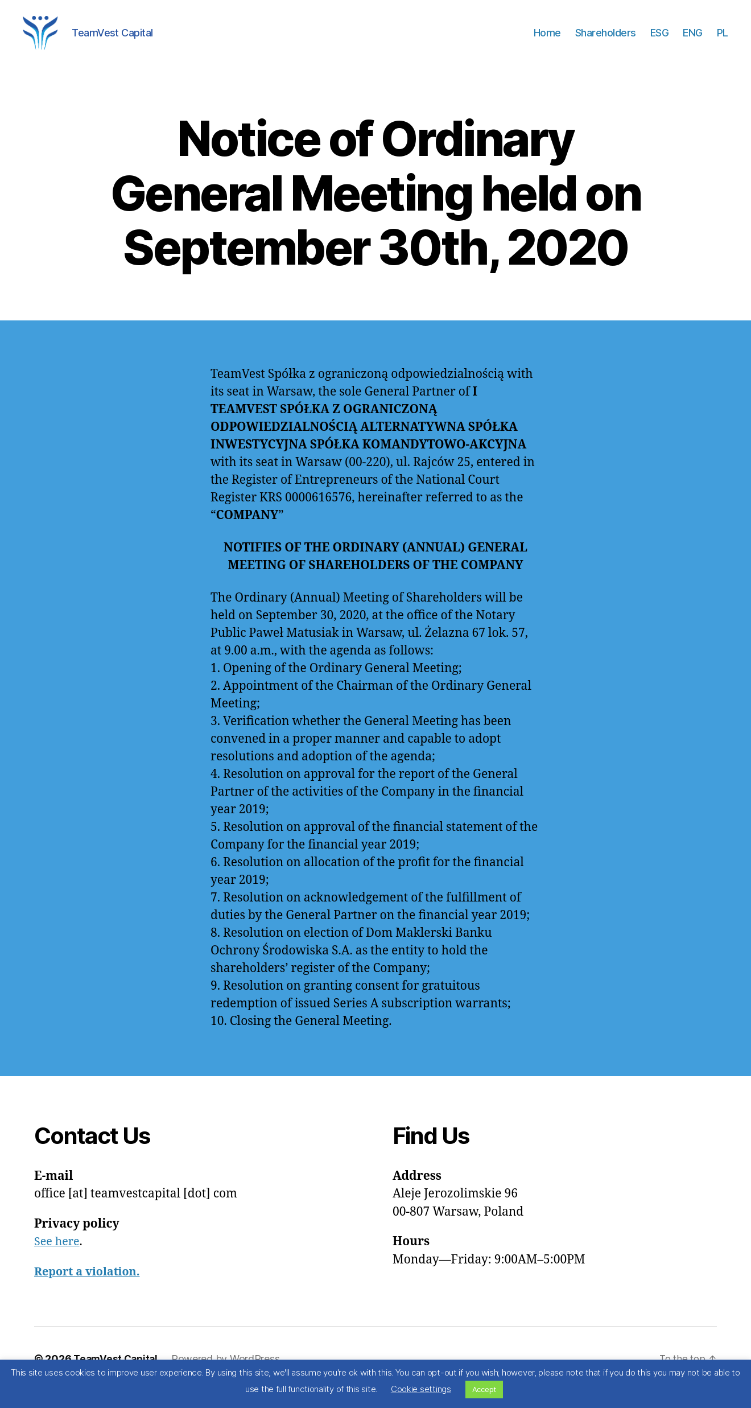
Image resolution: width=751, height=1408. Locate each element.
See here (58, 1258)
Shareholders (605, 41)
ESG (659, 41)
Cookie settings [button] (421, 1389)
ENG (693, 41)
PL (722, 41)
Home (547, 41)
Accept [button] (484, 1389)
